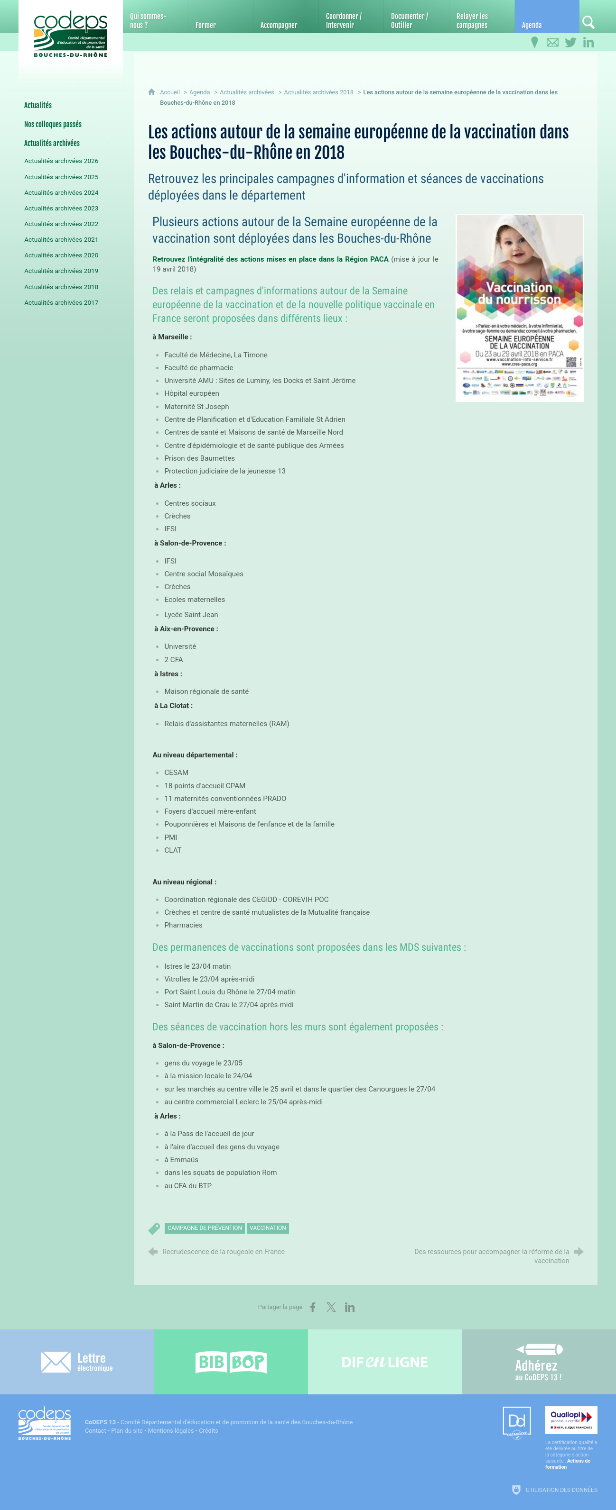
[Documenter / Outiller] (416, 16)
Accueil (170, 92)
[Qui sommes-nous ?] (155, 16)
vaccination (268, 1228)
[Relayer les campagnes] (481, 16)
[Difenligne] (385, 1361)
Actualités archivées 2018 (319, 92)
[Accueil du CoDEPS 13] (71, 33)
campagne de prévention (205, 1228)
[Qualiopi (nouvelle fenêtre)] (571, 1438)
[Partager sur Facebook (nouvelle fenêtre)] (313, 1307)
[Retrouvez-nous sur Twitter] (570, 43)
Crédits (208, 1430)
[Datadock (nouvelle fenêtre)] (517, 1424)
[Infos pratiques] (534, 43)
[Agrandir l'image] (520, 307)
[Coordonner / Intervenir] (351, 16)
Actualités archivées (247, 92)
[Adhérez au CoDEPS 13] (539, 1361)
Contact (95, 1430)
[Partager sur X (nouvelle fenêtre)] (331, 1307)
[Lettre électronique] (77, 1361)
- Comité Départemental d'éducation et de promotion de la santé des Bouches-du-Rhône (219, 1422)
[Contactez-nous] (552, 43)
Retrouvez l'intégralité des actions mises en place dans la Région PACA (270, 259)
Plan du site (127, 1430)
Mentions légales (171, 1430)
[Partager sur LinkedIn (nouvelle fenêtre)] (350, 1307)
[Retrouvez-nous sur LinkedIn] (588, 43)
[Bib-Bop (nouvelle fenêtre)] (231, 1361)
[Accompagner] (285, 16)
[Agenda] (547, 16)
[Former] (220, 16)
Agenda (199, 92)
